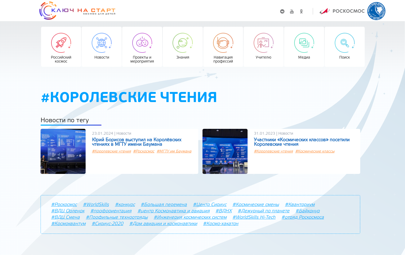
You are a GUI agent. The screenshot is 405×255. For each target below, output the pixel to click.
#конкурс (125, 205)
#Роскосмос (143, 151)
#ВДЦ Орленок (67, 211)
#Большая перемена (164, 205)
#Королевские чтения (111, 151)
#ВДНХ (223, 211)
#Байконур (308, 211)
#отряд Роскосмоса (302, 217)
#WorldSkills (96, 205)
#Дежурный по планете (263, 211)
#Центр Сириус (209, 205)
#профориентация (110, 211)
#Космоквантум (68, 224)
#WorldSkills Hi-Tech (253, 217)
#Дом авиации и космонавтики (163, 224)
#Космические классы (314, 151)
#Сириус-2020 (107, 224)
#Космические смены (255, 205)
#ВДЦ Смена (65, 217)
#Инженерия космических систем (190, 217)
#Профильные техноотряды (117, 217)
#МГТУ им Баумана (174, 151)
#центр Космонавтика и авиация (174, 211)
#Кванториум (300, 205)
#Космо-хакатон (220, 224)
